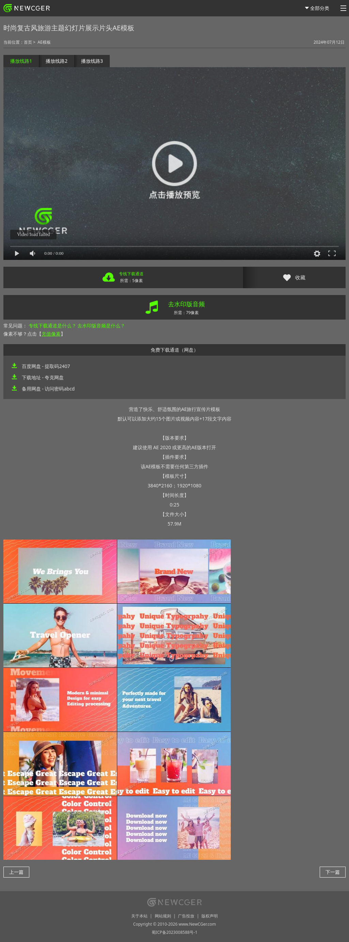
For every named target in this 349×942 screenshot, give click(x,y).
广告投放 (186, 916)
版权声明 (209, 916)
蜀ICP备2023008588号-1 (174, 932)
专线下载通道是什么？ (52, 325)
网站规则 (163, 916)
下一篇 (332, 872)
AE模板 (43, 42)
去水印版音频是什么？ (101, 325)
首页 (28, 42)
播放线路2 (56, 61)
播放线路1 (21, 61)
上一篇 (16, 872)
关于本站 (139, 916)
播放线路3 (92, 61)
